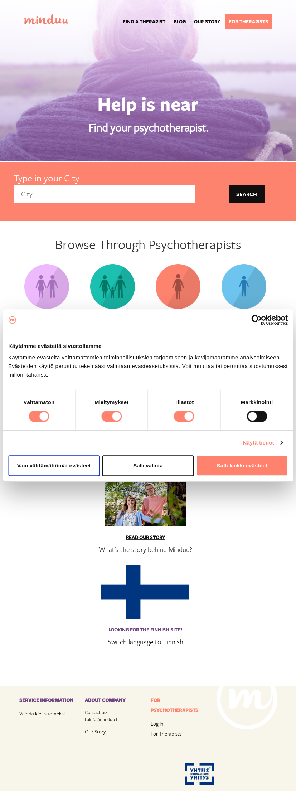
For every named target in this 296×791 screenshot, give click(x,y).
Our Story (95, 731)
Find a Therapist (144, 21)
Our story (207, 21)
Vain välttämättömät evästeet (54, 465)
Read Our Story (145, 537)
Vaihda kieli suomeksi (42, 713)
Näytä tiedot (258, 443)
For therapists (248, 21)
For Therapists (166, 733)
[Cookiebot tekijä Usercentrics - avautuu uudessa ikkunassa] (256, 320)
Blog (180, 21)
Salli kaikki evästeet (242, 465)
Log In (157, 723)
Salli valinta (148, 465)
